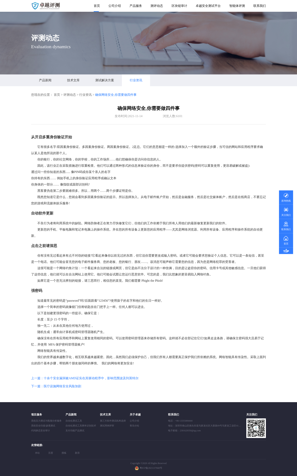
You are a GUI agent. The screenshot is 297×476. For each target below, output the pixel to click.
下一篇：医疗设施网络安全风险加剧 (56, 386)
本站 (37, 453)
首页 (97, 5)
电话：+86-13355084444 (180, 420)
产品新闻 (45, 80)
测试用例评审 (107, 425)
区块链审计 (179, 5)
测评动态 (156, 5)
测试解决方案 (104, 80)
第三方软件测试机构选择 (113, 420)
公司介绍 (114, 5)
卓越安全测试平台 (208, 5)
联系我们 (259, 5)
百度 (50, 453)
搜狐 (64, 453)
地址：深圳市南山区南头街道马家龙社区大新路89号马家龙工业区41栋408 (206, 425)
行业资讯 (136, 80)
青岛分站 (134, 425)
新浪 (77, 453)
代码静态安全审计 (40, 430)
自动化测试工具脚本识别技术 (81, 425)
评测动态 (69, 94)
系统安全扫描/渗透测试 (43, 425)
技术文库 (73, 80)
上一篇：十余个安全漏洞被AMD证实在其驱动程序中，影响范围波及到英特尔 (85, 378)
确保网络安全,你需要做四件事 (116, 94)
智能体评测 (237, 5)
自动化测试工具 (74, 420)
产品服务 (136, 5)
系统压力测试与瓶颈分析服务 (46, 420)
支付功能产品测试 (75, 430)
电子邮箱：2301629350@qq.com (184, 430)
